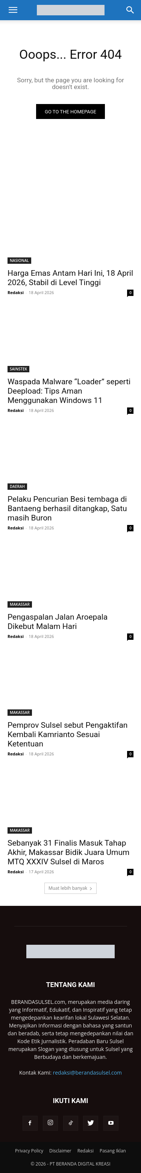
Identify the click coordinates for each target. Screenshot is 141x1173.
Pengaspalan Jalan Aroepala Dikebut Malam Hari (58, 622)
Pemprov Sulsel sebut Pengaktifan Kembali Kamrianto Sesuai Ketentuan (67, 734)
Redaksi (16, 292)
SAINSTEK (18, 369)
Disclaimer (60, 1151)
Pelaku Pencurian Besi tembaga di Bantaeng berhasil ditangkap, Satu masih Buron (67, 508)
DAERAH (17, 486)
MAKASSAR (20, 604)
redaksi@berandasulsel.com (87, 1072)
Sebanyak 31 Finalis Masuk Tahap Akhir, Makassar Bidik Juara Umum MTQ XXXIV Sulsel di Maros (68, 852)
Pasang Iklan (113, 1151)
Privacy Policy (29, 1151)
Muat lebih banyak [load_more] (70, 888)
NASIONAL (19, 260)
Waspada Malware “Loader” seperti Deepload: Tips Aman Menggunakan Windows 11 (69, 391)
